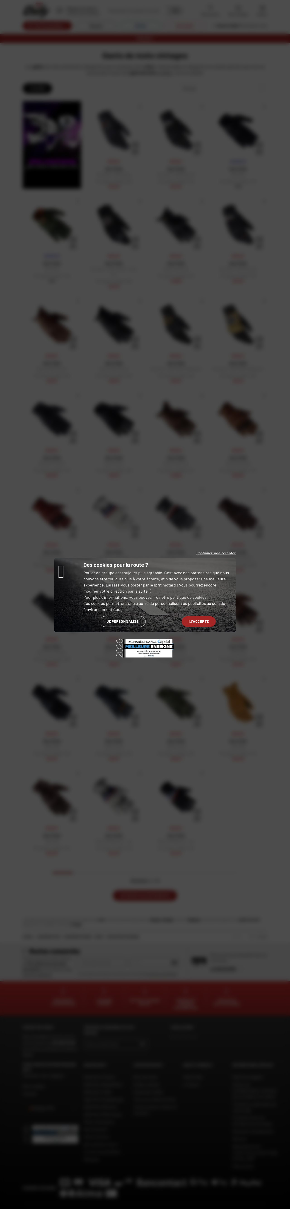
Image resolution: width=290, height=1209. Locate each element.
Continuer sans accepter (216, 553)
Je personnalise (123, 621)
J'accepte (199, 621)
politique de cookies (188, 597)
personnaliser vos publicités (180, 603)
